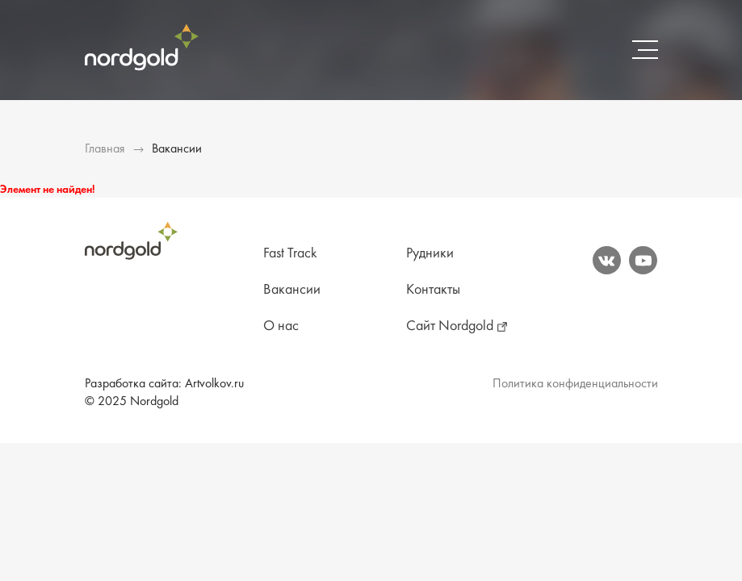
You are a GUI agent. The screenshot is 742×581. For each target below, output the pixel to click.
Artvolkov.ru (214, 384)
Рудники (430, 254)
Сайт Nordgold (449, 326)
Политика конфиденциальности (575, 384)
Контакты (433, 290)
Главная (105, 149)
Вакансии (292, 290)
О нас (281, 326)
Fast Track (290, 254)
